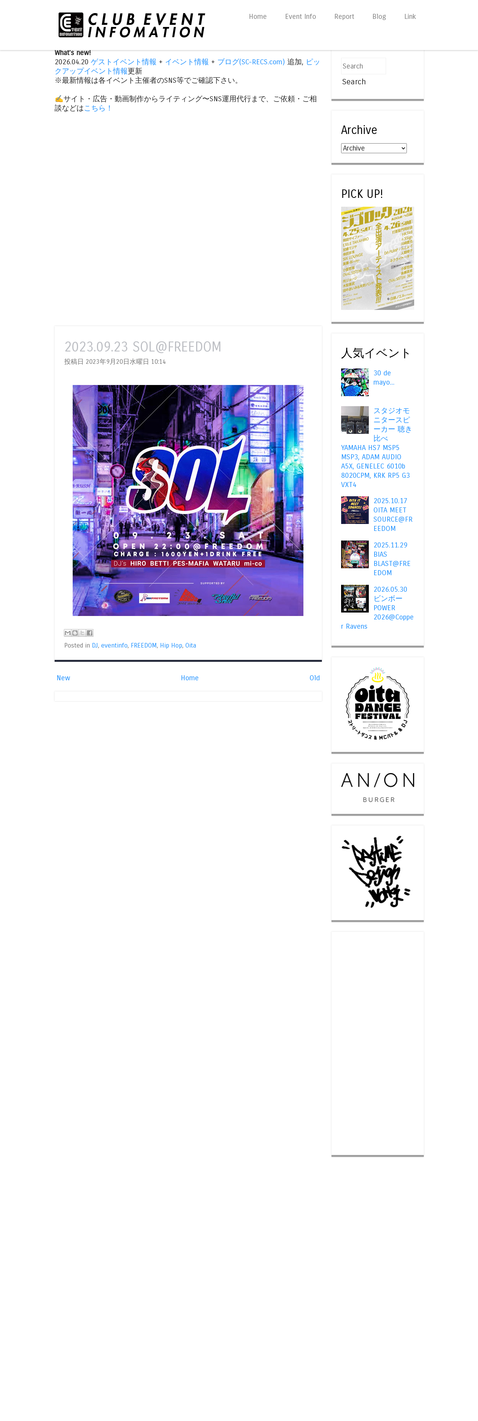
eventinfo (114, 645)
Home (258, 16)
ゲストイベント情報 (124, 62)
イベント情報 (187, 62)
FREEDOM (144, 645)
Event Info (300, 16)
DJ (95, 645)
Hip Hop (171, 645)
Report (344, 16)
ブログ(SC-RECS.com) (251, 62)
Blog (379, 16)
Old (315, 678)
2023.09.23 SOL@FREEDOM (143, 347)
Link (410, 16)
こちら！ (98, 108)
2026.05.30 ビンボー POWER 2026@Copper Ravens (377, 608)
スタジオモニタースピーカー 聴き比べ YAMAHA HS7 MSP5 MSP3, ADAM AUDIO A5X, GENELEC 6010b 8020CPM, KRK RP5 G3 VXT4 (376, 448)
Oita (190, 645)
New (63, 678)
